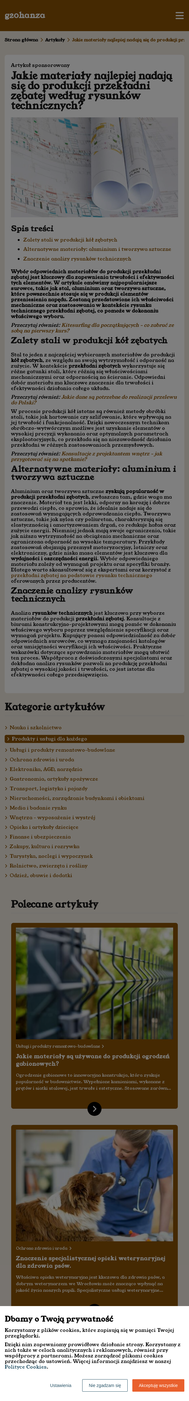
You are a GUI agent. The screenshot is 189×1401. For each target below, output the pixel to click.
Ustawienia (60, 1385)
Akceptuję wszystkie (158, 1385)
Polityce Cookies (26, 1366)
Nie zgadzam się (105, 1385)
